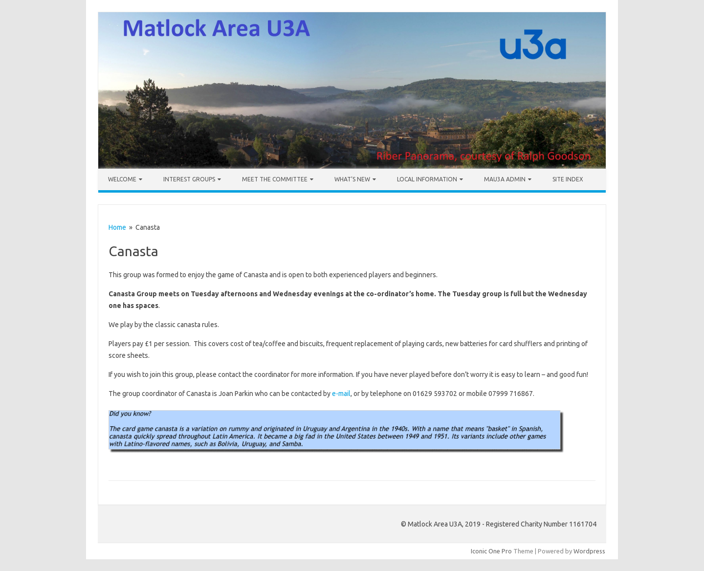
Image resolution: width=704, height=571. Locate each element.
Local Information (427, 179)
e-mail (341, 393)
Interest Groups (189, 179)
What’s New (352, 179)
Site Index (567, 179)
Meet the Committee (275, 179)
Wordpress (589, 551)
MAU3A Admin (505, 179)
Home (117, 227)
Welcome (122, 179)
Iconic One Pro (491, 551)
